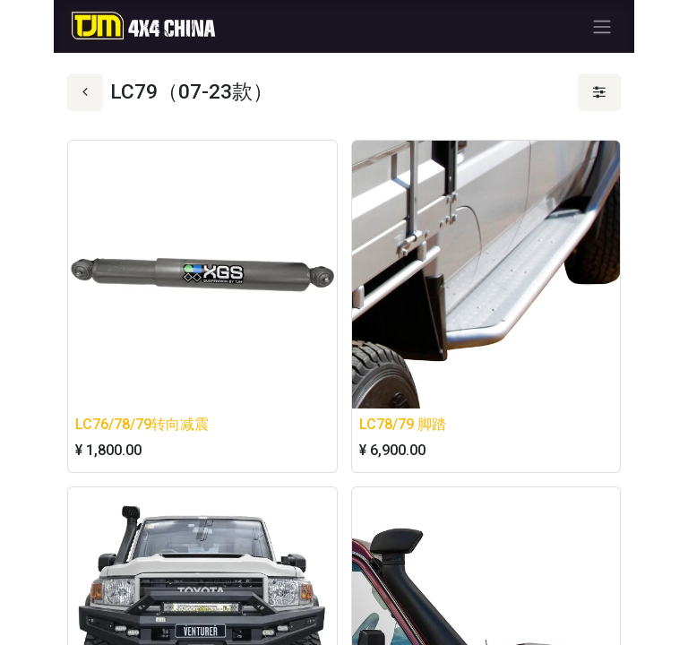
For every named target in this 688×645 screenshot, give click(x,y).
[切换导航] (602, 26)
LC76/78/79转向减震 (142, 424)
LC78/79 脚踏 (402, 424)
